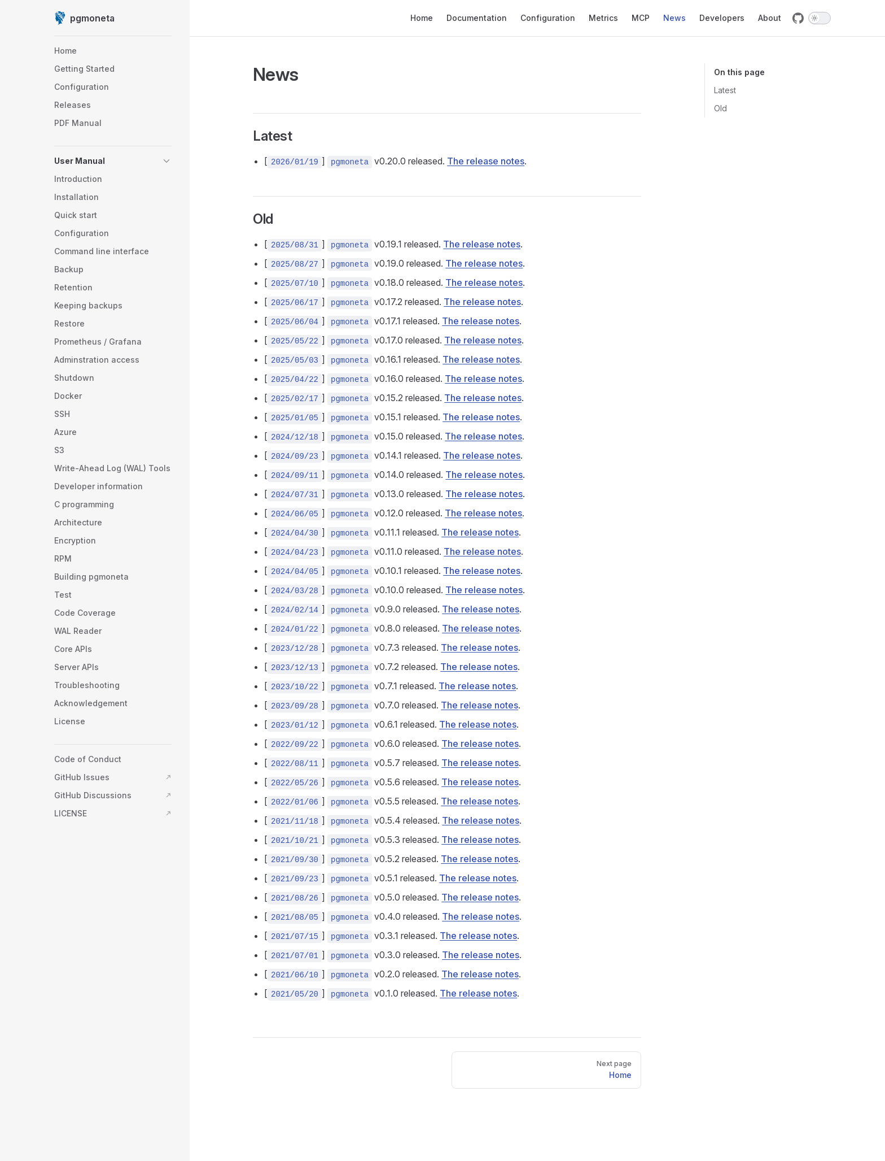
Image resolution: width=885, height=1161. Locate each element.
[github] (798, 18)
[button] (113, 161)
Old (720, 108)
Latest (725, 90)
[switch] (819, 18)
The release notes (485, 161)
